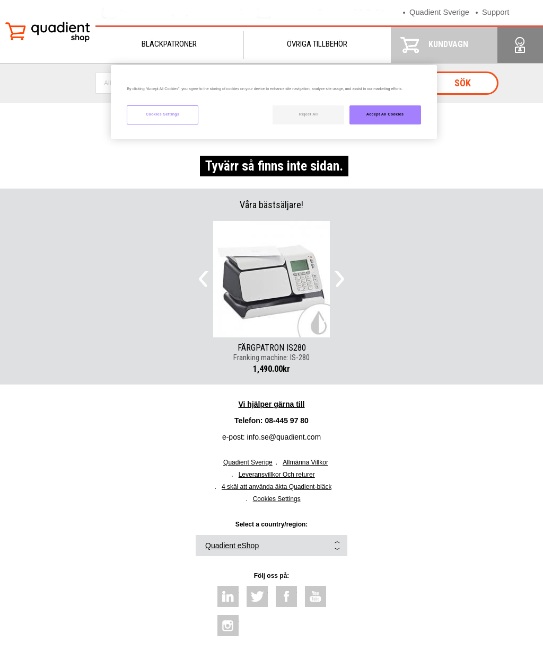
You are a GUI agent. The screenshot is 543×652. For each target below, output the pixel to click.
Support (498, 12)
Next (339, 279)
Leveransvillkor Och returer (277, 474)
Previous (203, 279)
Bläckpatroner (169, 44)
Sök (462, 82)
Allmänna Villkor (305, 462)
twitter (257, 596)
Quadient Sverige (440, 12)
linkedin (228, 596)
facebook (286, 596)
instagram (228, 625)
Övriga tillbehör (317, 44)
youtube (315, 596)
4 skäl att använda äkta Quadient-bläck (276, 486)
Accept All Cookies (385, 114)
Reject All (308, 114)
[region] (273, 102)
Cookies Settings (277, 499)
